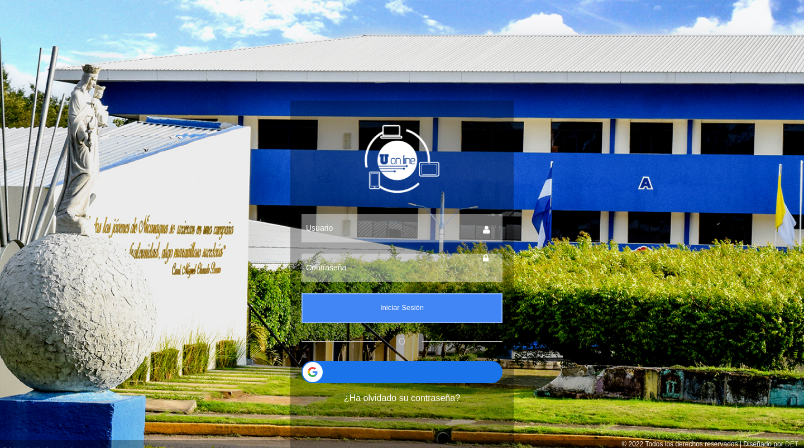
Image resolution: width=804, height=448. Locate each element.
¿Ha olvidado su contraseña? (402, 398)
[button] (402, 372)
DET (791, 444)
